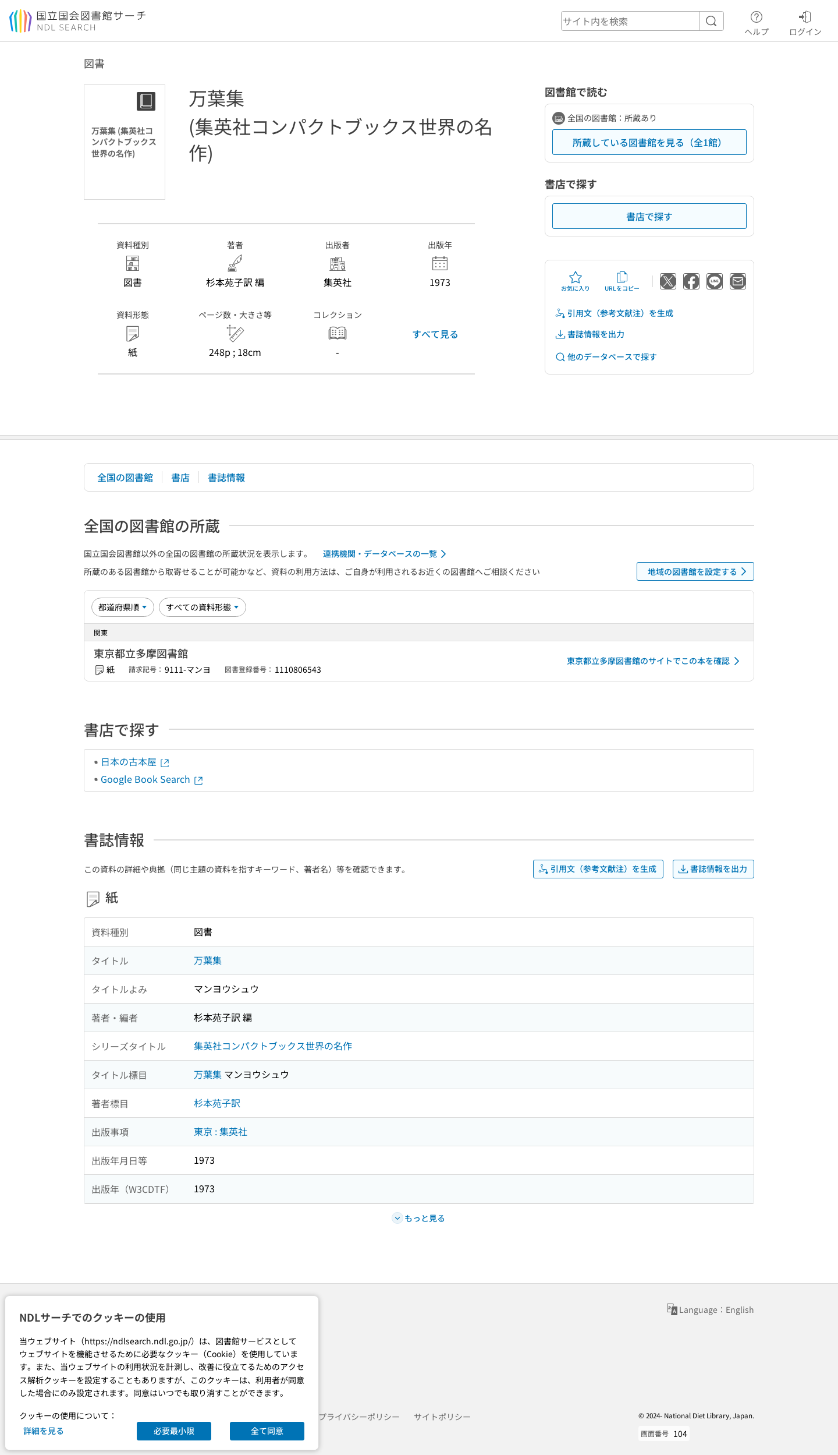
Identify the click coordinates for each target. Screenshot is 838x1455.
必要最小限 (174, 1430)
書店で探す (649, 216)
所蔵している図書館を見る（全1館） (650, 142)
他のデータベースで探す (606, 357)
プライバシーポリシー (359, 1416)
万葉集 (208, 960)
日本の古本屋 (136, 761)
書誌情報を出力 (589, 334)
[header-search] (642, 21)
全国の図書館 (125, 477)
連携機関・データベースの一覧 (386, 554)
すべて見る (435, 334)
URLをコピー (622, 281)
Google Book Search (152, 779)
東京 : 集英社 (220, 1131)
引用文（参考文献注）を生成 (614, 313)
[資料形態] (202, 607)
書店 (180, 477)
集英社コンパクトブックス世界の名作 (273, 1046)
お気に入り (575, 281)
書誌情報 (226, 477)
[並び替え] (122, 607)
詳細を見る (43, 1430)
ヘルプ (756, 21)
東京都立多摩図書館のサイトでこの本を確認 (655, 661)
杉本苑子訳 (217, 1103)
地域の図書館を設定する (699, 571)
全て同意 (267, 1430)
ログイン (805, 21)
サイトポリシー (442, 1416)
